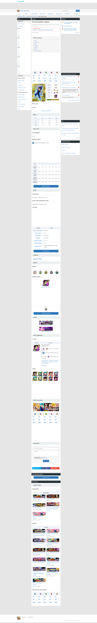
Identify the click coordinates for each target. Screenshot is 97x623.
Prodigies (38, 238)
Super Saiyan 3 (21, 106)
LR (33, 75)
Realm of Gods (21, 80)
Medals (35, 47)
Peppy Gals (20, 85)
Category (36, 45)
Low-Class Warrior (21, 104)
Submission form (46, 478)
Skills (35, 44)
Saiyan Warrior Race (37, 230)
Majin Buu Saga (37, 259)
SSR (34, 81)
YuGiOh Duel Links (66, 147)
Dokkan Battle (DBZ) (24, 10)
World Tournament (21, 87)
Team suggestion (37, 50)
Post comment (46, 461)
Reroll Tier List (21, 23)
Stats (35, 40)
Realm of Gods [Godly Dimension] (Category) (68, 77)
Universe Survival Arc (22, 99)
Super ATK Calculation (46, 186)
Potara (19, 101)
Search (77, 10)
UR (33, 78)
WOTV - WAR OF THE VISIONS (68, 153)
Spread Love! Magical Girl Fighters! (39, 516)
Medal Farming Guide (46, 313)
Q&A (26, 13)
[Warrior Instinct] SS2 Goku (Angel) (68, 87)
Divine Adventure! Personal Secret (39, 543)
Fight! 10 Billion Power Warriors (39, 583)
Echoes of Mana (65, 144)
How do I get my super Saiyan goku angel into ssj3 (70, 134)
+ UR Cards (75, 13)
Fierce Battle (46, 363)
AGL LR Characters (65, 95)
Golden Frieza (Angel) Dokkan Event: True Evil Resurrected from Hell (53, 508)
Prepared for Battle (38, 240)
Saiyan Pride (38, 235)
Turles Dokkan (34, 13)
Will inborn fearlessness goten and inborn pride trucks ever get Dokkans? (70, 129)
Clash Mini (64, 150)
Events (35, 49)
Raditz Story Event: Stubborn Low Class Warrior (39, 553)
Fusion (19, 82)
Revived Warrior (21, 97)
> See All (77, 32)
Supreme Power (37, 246)
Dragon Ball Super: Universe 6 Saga (53, 553)
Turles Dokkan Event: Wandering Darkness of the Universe (39, 572)
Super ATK (36, 42)
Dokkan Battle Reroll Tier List (31, 16)
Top (19, 13)
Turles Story (42, 13)
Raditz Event (59, 13)
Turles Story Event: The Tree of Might (53, 562)
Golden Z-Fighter (38, 243)
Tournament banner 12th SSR (46, 110)
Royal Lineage (38, 233)
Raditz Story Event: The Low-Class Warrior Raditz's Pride (68, 83)
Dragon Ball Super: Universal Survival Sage (53, 543)
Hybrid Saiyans (21, 90)
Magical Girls (51, 13)
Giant (19, 108)
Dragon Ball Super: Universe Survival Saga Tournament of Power (39, 534)
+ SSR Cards (67, 13)
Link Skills (20, 26)
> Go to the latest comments (73, 100)
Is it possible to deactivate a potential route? (69, 124)
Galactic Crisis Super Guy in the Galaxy (53, 572)
